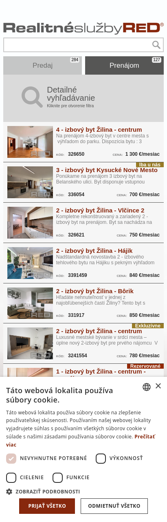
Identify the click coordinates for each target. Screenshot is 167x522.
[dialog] (83, 449)
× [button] (158, 386)
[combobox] (147, 387)
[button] (83, 491)
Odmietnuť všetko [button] (114, 505)
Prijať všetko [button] (47, 505)
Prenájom (135, 63)
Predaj (56, 63)
